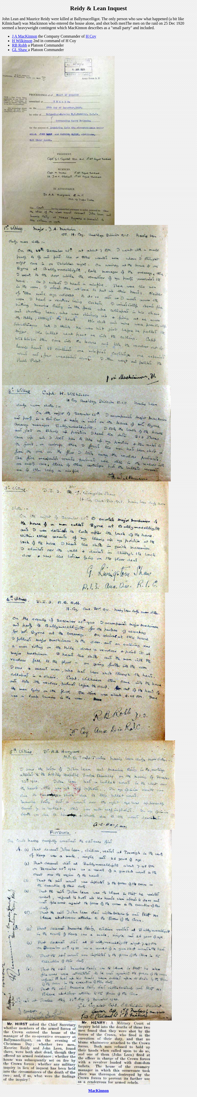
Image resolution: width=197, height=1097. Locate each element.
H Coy (91, 36)
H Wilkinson (22, 41)
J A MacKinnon (24, 36)
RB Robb (19, 45)
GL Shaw (20, 50)
